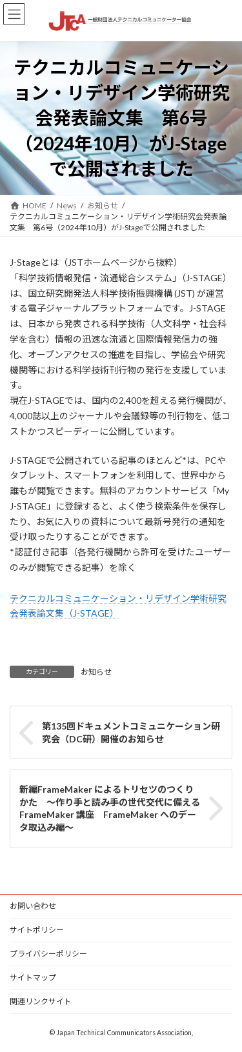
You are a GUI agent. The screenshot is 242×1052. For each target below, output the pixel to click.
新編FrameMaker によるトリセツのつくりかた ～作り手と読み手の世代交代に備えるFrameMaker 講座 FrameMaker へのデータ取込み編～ (109, 808)
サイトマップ (33, 977)
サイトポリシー (37, 930)
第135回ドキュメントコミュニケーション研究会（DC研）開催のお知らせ (131, 732)
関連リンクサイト (41, 1001)
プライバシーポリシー (48, 953)
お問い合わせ (33, 906)
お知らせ (96, 672)
